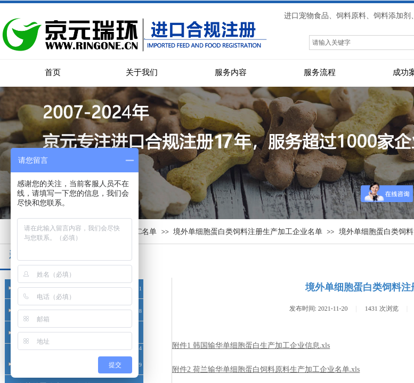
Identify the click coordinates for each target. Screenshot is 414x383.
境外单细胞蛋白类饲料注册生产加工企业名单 (247, 232)
